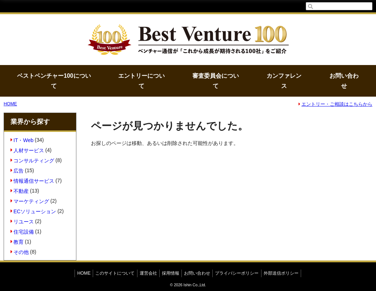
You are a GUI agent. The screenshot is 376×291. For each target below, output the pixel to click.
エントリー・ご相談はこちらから (335, 104)
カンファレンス (284, 81)
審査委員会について (215, 81)
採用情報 (170, 273)
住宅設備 (22, 231)
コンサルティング (33, 160)
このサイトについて (115, 273)
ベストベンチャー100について (54, 81)
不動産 (20, 191)
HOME (10, 103)
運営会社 (148, 273)
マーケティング (30, 201)
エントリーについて (141, 81)
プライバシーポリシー (237, 273)
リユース (22, 221)
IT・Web (22, 140)
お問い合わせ (344, 81)
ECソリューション (33, 211)
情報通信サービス (33, 180)
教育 (17, 241)
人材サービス (27, 150)
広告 (17, 170)
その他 (20, 252)
